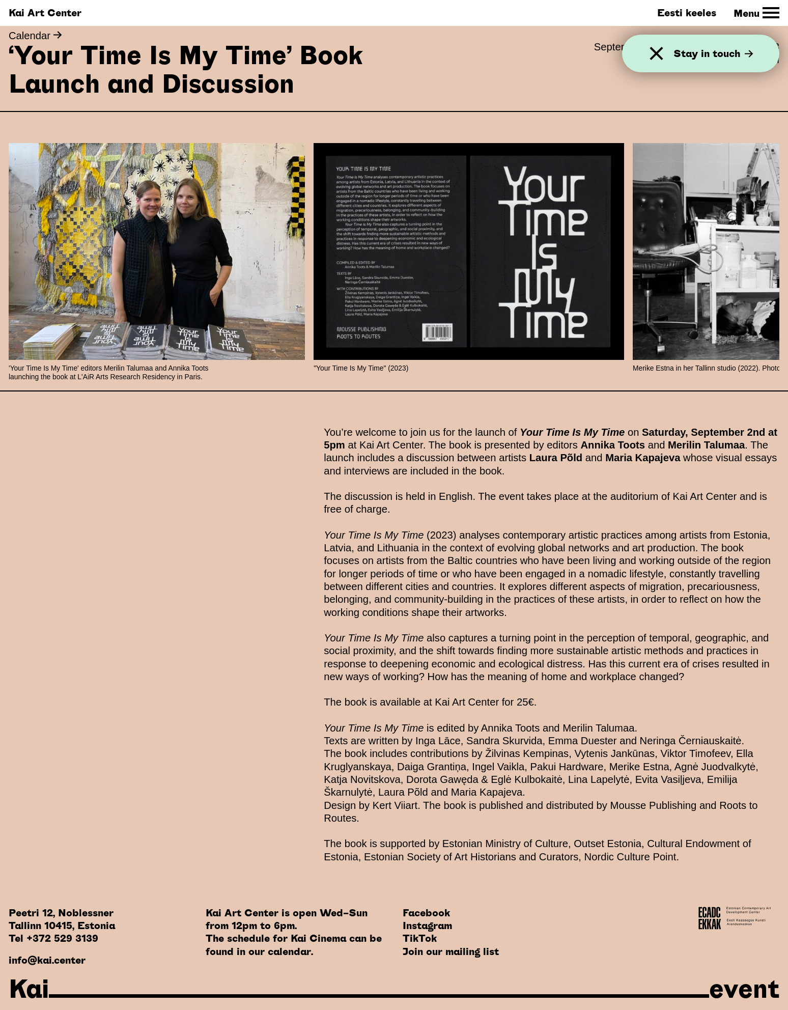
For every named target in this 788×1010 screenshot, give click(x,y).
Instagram (427, 925)
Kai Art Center (45, 13)
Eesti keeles (686, 13)
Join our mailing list (451, 951)
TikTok (420, 938)
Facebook (426, 913)
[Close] (656, 54)
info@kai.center (47, 960)
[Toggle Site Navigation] (756, 13)
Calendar (35, 35)
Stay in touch (713, 53)
